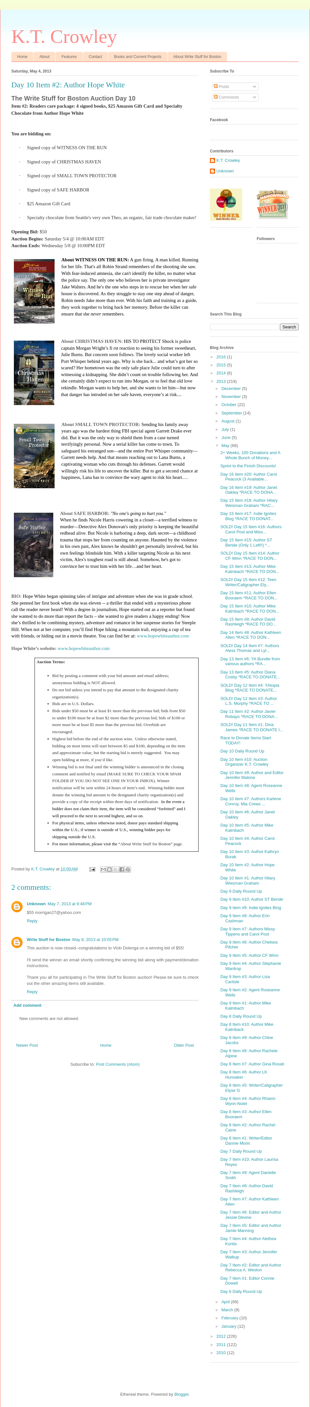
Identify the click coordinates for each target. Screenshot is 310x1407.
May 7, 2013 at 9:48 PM (70, 903)
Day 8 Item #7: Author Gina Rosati (252, 1064)
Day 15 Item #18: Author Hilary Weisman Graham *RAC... (248, 503)
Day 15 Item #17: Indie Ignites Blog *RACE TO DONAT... (248, 516)
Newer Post (27, 1045)
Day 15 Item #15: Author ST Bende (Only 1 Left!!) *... (246, 543)
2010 (221, 1352)
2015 (221, 365)
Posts (221, 86)
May (226, 445)
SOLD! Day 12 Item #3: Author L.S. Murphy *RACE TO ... (248, 701)
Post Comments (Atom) (118, 1064)
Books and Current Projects (137, 56)
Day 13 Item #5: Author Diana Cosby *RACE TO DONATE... (250, 675)
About (44, 56)
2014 (221, 373)
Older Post (184, 1045)
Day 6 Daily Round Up (241, 1291)
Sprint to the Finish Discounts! (248, 465)
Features (69, 56)
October (230, 404)
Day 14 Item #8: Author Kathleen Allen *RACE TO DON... (250, 635)
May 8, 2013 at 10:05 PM (95, 939)
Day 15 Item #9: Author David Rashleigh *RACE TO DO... (248, 622)
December (232, 388)
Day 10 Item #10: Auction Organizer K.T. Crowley (244, 762)
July (226, 429)
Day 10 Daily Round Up (242, 751)
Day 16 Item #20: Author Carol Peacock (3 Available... (248, 477)
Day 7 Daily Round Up (241, 1151)
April (226, 1301)
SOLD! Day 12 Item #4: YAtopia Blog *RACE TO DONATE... (249, 688)
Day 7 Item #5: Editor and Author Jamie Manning (250, 1228)
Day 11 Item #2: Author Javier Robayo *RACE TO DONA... (249, 714)
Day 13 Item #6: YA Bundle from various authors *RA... (250, 661)
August (229, 421)
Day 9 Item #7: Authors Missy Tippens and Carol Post (247, 931)
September (232, 413)
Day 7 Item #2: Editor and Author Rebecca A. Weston (250, 1268)
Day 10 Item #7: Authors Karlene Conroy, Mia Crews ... (250, 801)
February (231, 1317)
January (230, 1326)
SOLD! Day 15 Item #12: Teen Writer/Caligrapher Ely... (248, 582)
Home (22, 56)
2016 (221, 356)
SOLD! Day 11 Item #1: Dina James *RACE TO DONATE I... (251, 727)
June (227, 437)
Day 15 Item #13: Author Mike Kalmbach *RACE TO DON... (249, 569)
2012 (221, 1336)
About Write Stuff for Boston (197, 56)
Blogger (181, 1394)
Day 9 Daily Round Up (241, 891)
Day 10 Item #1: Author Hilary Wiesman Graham (247, 881)
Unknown (36, 903)
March (228, 1309)
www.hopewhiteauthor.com (163, 635)
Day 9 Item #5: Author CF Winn (249, 955)
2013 (221, 381)
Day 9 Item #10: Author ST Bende (251, 899)
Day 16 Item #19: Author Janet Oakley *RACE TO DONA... (248, 490)
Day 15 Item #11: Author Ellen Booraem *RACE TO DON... (248, 595)
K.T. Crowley (64, 36)
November (232, 396)
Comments (226, 97)
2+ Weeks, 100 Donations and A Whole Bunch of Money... (250, 455)
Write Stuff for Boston (48, 939)
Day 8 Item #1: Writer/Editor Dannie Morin (246, 1141)
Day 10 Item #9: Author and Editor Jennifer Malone (252, 775)
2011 (221, 1344)
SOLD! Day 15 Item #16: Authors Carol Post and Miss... (250, 529)
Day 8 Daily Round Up (241, 1016)
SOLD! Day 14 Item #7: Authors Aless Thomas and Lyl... (249, 648)
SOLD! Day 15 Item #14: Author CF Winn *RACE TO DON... (249, 556)
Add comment (28, 1005)
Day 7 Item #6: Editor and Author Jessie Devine (250, 1215)
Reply (32, 920)
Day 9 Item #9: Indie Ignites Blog (250, 907)
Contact (95, 56)
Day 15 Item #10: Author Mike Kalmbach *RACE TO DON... (249, 609)
